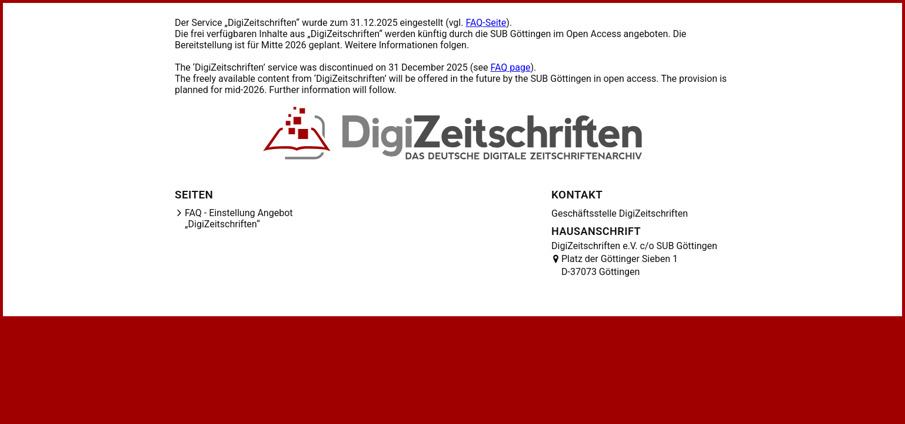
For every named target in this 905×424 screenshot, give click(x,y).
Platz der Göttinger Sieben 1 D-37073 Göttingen (619, 265)
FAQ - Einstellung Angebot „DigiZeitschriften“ (239, 218)
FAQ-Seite (485, 22)
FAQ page (510, 67)
